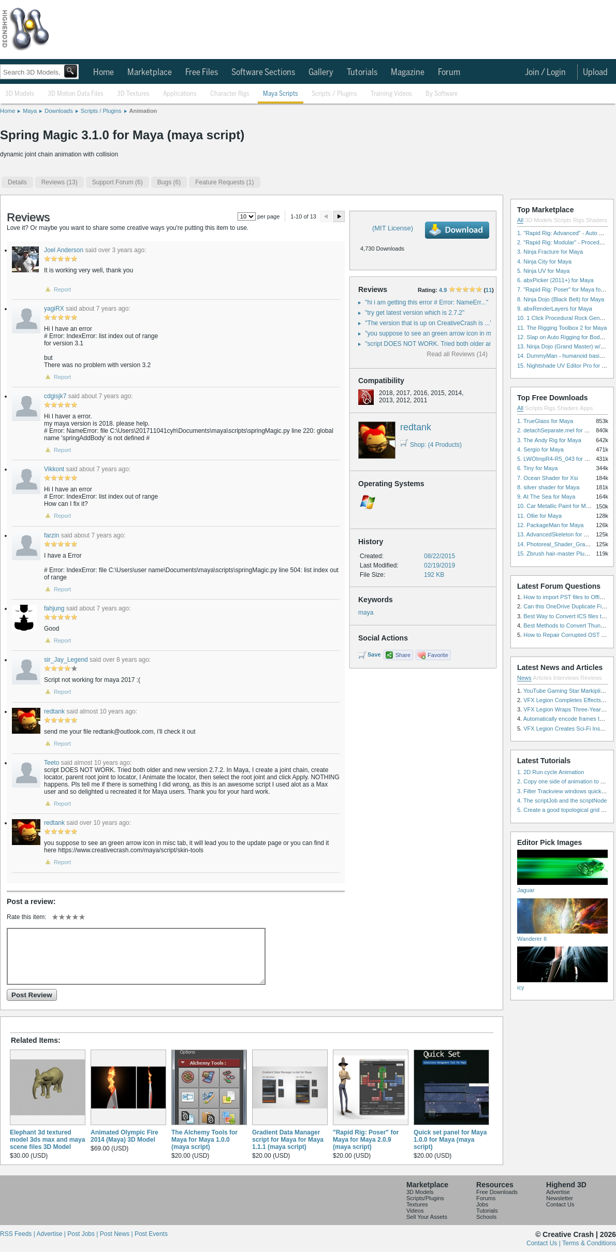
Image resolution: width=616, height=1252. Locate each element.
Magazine (407, 72)
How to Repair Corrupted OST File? (568, 635)
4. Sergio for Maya (540, 449)
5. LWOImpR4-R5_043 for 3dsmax (561, 459)
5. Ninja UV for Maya (543, 271)
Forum (449, 72)
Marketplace (149, 72)
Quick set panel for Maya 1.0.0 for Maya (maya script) (450, 1140)
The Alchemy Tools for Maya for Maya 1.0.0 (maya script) (204, 1140)
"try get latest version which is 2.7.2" (414, 312)
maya (365, 612)
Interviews (566, 678)
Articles (542, 678)
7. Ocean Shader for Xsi (547, 478)
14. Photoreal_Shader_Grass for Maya (565, 544)
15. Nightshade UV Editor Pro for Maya (566, 365)
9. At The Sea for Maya (546, 496)
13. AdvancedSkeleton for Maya (557, 534)
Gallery (321, 72)
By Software (442, 94)
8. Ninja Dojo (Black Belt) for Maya (560, 299)
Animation (143, 111)
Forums (485, 1198)
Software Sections (263, 72)
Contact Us (560, 1204)
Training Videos (391, 94)
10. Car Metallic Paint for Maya (556, 506)
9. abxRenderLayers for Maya (554, 308)
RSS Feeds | (18, 1234)
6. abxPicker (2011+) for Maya (555, 280)
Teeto (51, 762)
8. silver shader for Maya (548, 487)
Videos (414, 1210)
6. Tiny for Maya (537, 468)
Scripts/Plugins (425, 1198)
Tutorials (362, 72)
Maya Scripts (280, 94)
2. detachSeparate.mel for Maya (557, 430)
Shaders (596, 220)
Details (17, 182)
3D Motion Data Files (76, 94)
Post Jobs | (83, 1234)
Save (374, 654)
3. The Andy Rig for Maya (549, 440)
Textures (417, 1204)
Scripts (562, 220)
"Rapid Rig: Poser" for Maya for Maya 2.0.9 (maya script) (366, 1140)
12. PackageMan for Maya (550, 525)
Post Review (31, 995)
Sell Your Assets (426, 1217)
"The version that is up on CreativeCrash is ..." (428, 323)
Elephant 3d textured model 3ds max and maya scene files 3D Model (47, 1140)
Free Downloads (497, 1192)
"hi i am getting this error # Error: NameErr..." (426, 302)
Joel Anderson (63, 250)
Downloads (58, 111)
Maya (30, 111)
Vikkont (54, 469)
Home (103, 72)
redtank (415, 427)
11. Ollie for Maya (539, 516)
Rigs (578, 220)
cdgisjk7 (55, 396)
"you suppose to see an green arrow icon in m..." (431, 333)
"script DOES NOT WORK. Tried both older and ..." (435, 343)
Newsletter (559, 1198)
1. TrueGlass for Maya (545, 421)
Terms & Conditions (589, 1243)
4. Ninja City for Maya (544, 261)
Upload (595, 72)
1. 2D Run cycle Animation (550, 772)
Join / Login (545, 72)
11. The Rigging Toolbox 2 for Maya (562, 328)
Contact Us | (544, 1243)
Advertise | (51, 1234)
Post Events (151, 1234)
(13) (59, 182)
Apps (586, 408)
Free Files (201, 72)
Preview (326, 216)
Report (62, 289)
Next (339, 216)
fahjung (54, 608)
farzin (51, 535)
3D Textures (133, 94)
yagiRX (54, 308)
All (520, 220)
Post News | (117, 1234)
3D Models (19, 94)
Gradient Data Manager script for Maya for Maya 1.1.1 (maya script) (288, 1140)
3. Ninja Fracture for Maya (550, 252)
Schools (486, 1217)
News (524, 678)
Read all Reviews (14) (457, 354)
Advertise (558, 1192)
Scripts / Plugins (334, 94)
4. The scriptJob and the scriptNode (562, 800)
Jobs (482, 1204)
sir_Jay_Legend (66, 659)
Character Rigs (230, 94)
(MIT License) (392, 228)
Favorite (438, 655)
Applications (180, 94)
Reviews (591, 678)
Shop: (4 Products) (431, 444)
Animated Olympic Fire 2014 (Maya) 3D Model (124, 1136)
